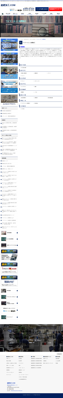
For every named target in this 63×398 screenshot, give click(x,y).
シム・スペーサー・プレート (23, 374)
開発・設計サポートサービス (48, 363)
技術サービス (45, 358)
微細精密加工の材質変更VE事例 (36, 360)
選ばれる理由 (12, 333)
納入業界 (20, 360)
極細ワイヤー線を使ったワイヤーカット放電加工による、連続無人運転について (9, 211)
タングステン (23, 86)
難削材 (22, 92)
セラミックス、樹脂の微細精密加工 (9, 116)
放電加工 (36, 97)
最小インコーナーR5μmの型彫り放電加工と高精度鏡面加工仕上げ (9, 139)
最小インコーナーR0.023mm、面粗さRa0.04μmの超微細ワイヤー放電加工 (9, 142)
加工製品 (20, 358)
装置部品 (20, 372)
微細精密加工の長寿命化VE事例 (36, 365)
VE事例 (30, 342)
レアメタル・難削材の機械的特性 (8, 166)
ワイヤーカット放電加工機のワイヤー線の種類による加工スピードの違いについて (9, 195)
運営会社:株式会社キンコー (12, 385)
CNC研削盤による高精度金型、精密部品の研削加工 (9, 127)
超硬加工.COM (8, 5)
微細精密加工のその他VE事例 (36, 367)
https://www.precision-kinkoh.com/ (16, 390)
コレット (22, 75)
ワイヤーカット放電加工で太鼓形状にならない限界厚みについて (9, 191)
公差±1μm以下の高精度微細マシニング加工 (9, 146)
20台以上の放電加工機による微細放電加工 (9, 123)
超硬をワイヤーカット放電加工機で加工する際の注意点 (9, 199)
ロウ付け (22, 108)
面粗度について (5, 160)
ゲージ (49, 73)
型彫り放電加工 (24, 73)
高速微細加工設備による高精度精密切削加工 (9, 131)
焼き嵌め (36, 103)
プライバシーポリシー (10, 372)
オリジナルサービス (30, 333)
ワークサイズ (21, 363)
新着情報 (49, 342)
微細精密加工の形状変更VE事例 (36, 358)
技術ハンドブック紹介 (10, 365)
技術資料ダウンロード (10, 367)
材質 (19, 365)
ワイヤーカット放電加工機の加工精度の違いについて (9, 187)
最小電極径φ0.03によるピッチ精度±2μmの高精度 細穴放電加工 (8, 154)
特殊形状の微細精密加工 (6, 110)
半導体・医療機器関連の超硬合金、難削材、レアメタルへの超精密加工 (9, 150)
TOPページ (8, 358)
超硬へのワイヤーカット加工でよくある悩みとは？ (9, 227)
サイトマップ (8, 374)
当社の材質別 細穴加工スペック (8, 215)
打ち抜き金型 (23, 67)
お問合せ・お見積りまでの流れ (11, 363)
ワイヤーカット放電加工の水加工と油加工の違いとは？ (9, 172)
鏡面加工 (36, 73)
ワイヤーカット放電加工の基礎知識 (9, 220)
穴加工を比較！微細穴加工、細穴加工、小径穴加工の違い (9, 224)
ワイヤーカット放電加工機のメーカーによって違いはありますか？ (9, 183)
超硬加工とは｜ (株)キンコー (7, 168)
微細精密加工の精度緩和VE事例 (36, 363)
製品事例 (12, 342)
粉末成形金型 (50, 97)
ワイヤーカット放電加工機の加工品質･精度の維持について (9, 203)
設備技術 (49, 333)
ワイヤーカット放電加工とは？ (8, 217)
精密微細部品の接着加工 (6, 113)
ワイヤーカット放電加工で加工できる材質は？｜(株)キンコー (9, 176)
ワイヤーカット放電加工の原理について (9, 207)
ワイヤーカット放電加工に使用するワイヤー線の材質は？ (9, 180)
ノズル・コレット (22, 367)
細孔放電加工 (23, 97)
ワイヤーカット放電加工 (25, 103)
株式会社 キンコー (30, 394)
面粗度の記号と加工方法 (6, 163)
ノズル (36, 92)
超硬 (35, 86)
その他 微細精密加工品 (22, 379)
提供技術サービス (47, 356)
